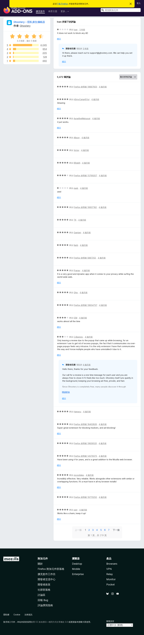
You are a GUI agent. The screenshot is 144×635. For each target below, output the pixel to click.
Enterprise (78, 574)
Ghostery (25, 25)
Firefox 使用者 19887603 (85, 87)
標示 (59, 39)
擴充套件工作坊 (46, 574)
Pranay (77, 270)
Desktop (77, 563)
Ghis (76, 292)
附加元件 (43, 558)
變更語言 (110, 621)
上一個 (78, 530)
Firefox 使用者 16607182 (85, 207)
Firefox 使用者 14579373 (85, 456)
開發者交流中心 (46, 579)
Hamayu (77, 411)
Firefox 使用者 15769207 (85, 175)
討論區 (41, 594)
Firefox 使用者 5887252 (85, 258)
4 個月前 (103, 87)
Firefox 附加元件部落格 (51, 568)
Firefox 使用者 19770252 (85, 497)
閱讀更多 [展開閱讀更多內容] (66, 392)
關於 (40, 563)
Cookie (17, 614)
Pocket (110, 584)
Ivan (75, 29)
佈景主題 (52, 11)
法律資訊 (28, 614)
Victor (76, 150)
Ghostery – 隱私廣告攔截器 (29, 22)
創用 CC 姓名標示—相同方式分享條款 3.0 (49, 622)
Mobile (76, 568)
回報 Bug (43, 600)
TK (75, 220)
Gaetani (77, 232)
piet (75, 510)
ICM (75, 318)
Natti (76, 245)
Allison (77, 137)
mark (76, 188)
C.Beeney (78, 337)
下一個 (116, 530)
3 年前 (82, 29)
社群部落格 (44, 589)
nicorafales (79, 475)
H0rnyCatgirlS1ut (81, 99)
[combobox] (121, 10)
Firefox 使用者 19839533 (85, 443)
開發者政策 (44, 584)
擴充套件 (40, 11)
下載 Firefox (62, 4)
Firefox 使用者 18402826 (85, 424)
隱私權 (6, 614)
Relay (109, 574)
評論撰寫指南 (45, 605)
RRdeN (77, 163)
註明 (11, 622)
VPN (109, 568)
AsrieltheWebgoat (82, 118)
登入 (139, 3)
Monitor (111, 579)
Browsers (111, 563)
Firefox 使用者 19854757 (85, 305)
